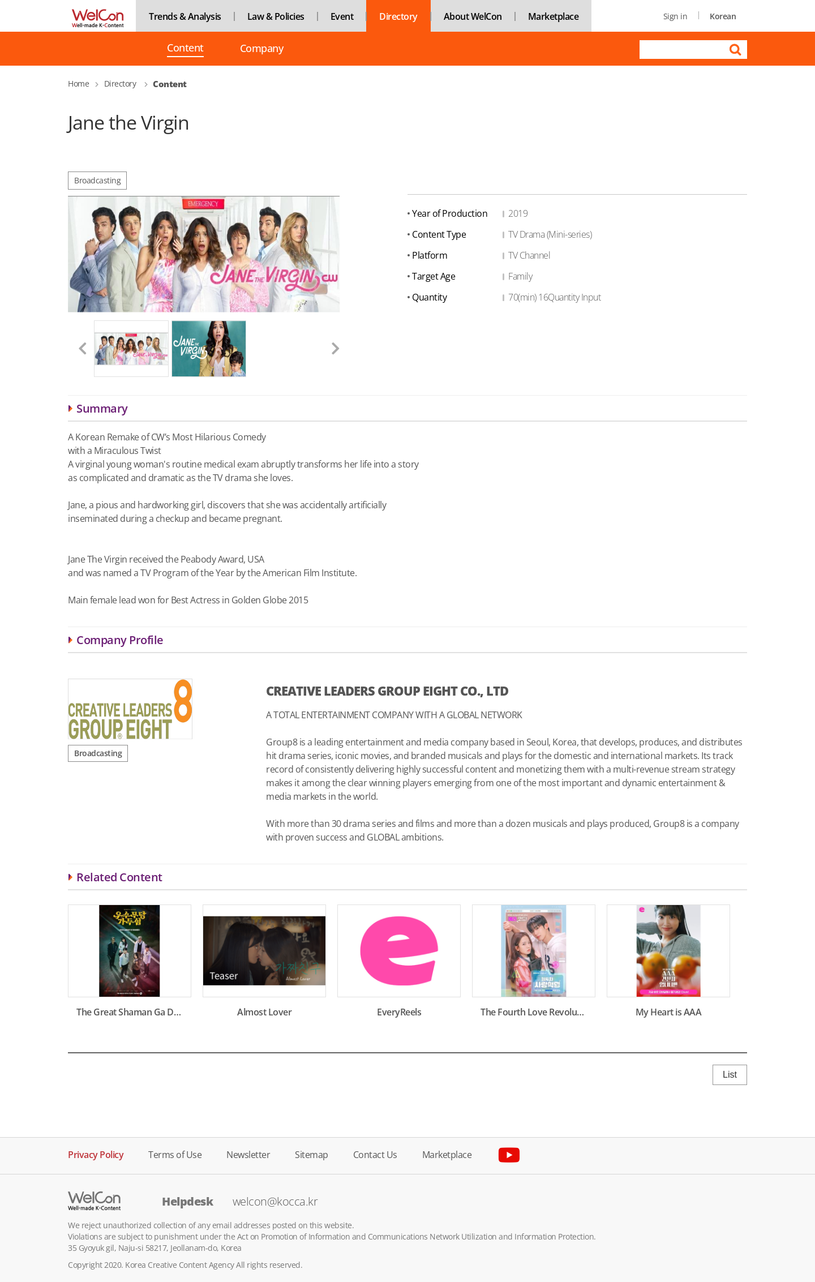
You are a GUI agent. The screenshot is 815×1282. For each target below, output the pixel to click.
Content (185, 48)
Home (78, 83)
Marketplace (553, 16)
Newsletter (248, 1153)
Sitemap (311, 1153)
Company (262, 48)
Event (342, 16)
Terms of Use (174, 1153)
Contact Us (375, 1153)
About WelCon (473, 16)
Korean (723, 16)
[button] (78, 348)
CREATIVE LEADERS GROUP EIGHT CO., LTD (387, 690)
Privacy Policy (95, 1153)
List (730, 1074)
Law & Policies (275, 16)
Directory (398, 16)
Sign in (675, 16)
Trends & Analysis (185, 16)
